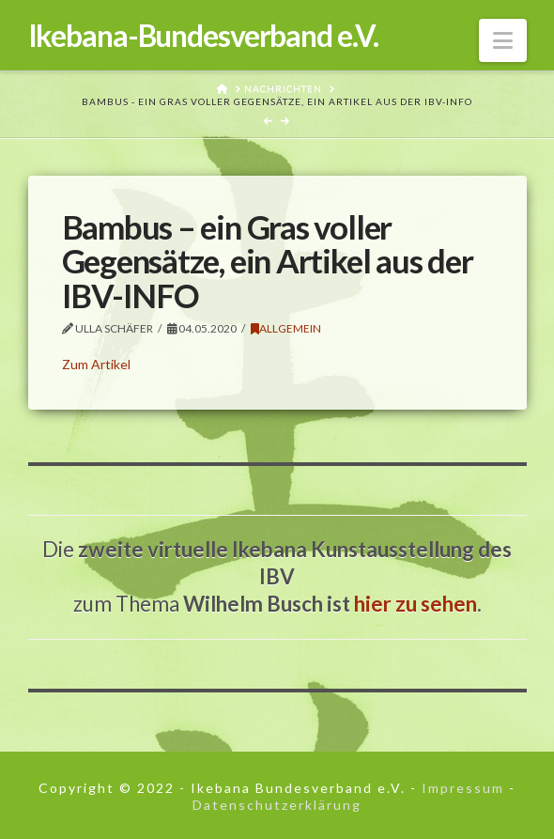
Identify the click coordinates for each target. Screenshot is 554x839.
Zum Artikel (96, 364)
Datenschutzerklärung (277, 805)
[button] (503, 40)
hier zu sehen (415, 603)
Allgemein (286, 328)
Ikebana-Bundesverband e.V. (203, 36)
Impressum (463, 788)
